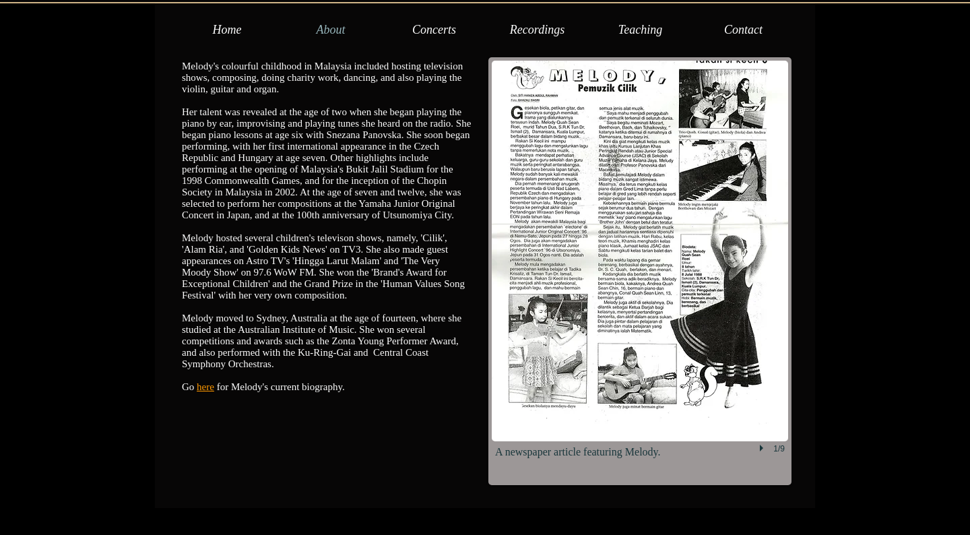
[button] (639, 271)
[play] (763, 448)
